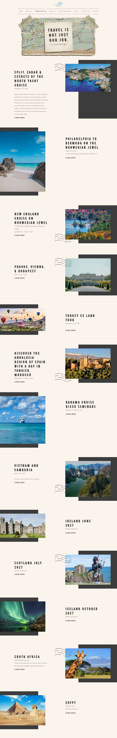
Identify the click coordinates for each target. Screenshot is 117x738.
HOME (21, 11)
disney (76, 11)
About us (29, 11)
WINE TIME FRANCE (65, 11)
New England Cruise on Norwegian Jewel (31, 235)
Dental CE (52, 11)
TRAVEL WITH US (40, 11)
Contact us (85, 11)
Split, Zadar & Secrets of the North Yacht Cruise (31, 118)
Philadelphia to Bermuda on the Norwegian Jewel (82, 158)
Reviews (95, 11)
